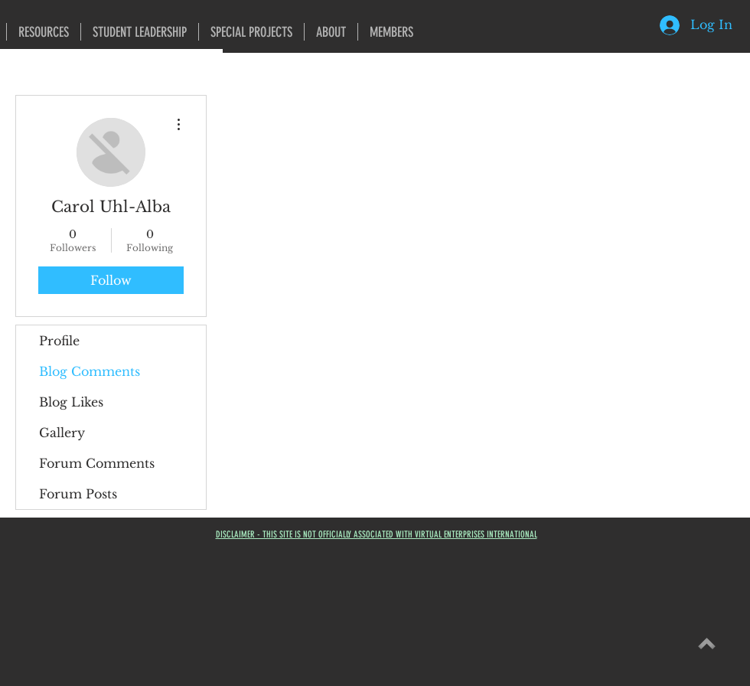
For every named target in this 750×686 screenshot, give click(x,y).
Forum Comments (97, 463)
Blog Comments (89, 371)
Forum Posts (78, 493)
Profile (59, 340)
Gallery (62, 432)
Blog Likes (71, 402)
